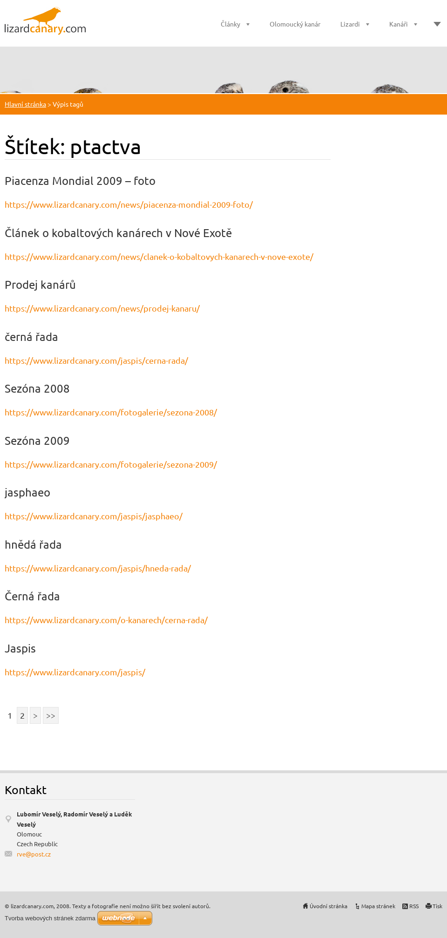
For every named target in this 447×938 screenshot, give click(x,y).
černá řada (31, 336)
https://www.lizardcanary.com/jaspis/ (75, 672)
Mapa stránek (378, 906)
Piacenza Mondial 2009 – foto (80, 180)
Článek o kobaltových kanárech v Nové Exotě (118, 232)
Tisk (437, 906)
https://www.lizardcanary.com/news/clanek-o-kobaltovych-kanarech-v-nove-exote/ (159, 256)
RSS (414, 906)
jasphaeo (27, 492)
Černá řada (32, 596)
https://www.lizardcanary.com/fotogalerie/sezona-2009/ (111, 464)
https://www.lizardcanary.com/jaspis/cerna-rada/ (96, 360)
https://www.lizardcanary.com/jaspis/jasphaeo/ (94, 516)
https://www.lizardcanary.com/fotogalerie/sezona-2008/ (111, 412)
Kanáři (398, 24)
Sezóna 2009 (37, 440)
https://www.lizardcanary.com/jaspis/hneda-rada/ (98, 568)
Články (230, 24)
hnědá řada (33, 544)
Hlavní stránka (25, 104)
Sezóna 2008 (37, 388)
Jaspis (20, 648)
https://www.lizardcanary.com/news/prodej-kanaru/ (102, 308)
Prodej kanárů (40, 284)
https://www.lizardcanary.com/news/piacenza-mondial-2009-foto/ (129, 204)
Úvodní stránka (328, 906)
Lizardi (350, 24)
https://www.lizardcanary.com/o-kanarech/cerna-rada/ (106, 620)
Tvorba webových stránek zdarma (50, 918)
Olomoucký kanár (295, 24)
